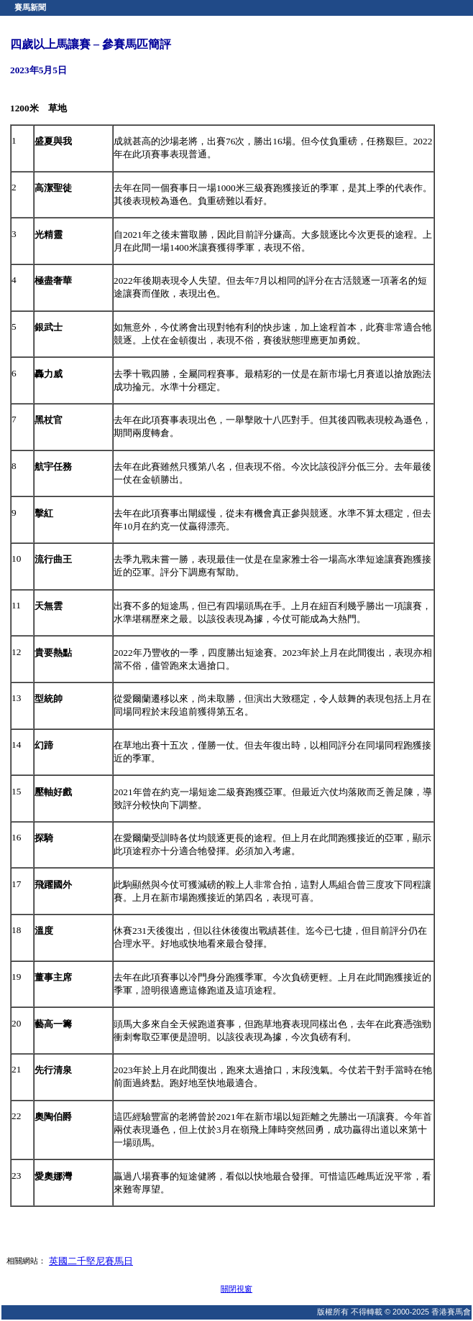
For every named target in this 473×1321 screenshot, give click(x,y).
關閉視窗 (236, 1288)
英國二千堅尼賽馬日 (91, 1261)
